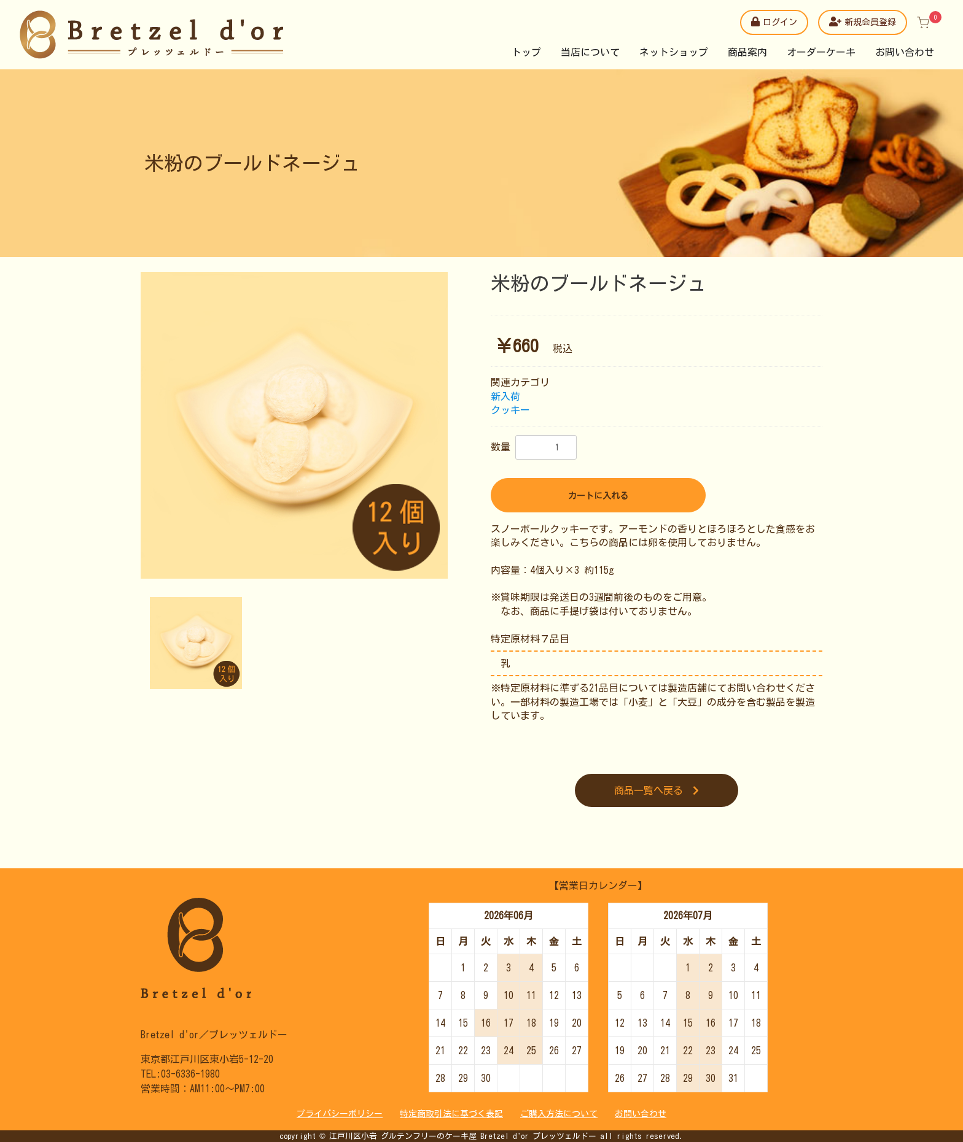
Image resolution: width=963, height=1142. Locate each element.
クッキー (510, 410)
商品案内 (747, 52)
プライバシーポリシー (340, 1113)
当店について (590, 52)
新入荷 (505, 396)
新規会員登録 (862, 21)
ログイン (774, 21)
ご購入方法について (559, 1113)
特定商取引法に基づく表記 (451, 1113)
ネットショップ (673, 52)
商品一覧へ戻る (656, 790)
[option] (294, 425)
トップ (526, 52)
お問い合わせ (904, 52)
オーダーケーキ (821, 52)
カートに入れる (598, 496)
